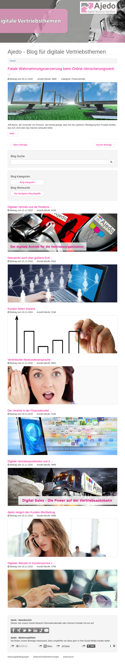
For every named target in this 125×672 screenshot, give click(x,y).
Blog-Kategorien (27, 182)
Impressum (68, 657)
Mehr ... (13, 133)
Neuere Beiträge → (105, 145)
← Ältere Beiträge (18, 145)
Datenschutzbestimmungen (46, 657)
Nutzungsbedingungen (18, 657)
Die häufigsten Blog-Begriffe (27, 193)
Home (13, 61)
